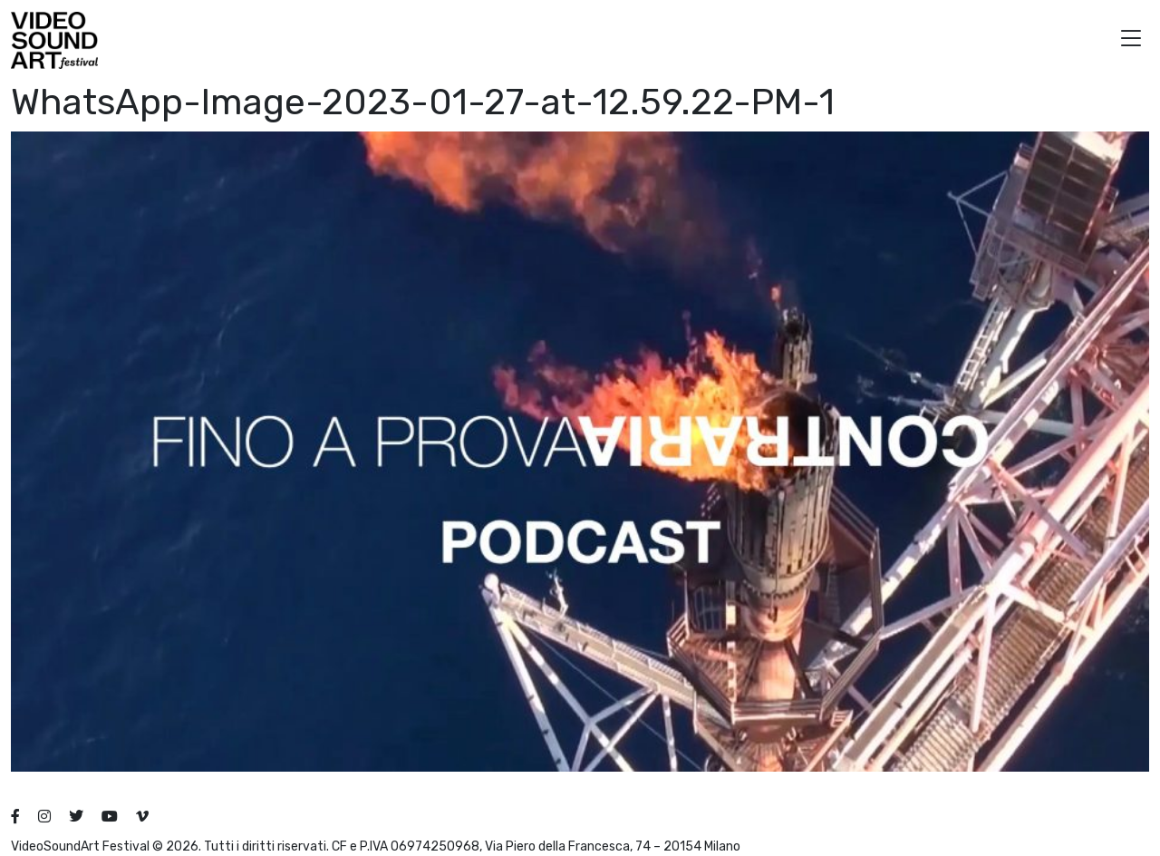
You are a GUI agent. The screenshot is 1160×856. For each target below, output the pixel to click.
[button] (1131, 40)
